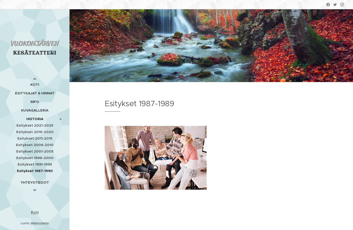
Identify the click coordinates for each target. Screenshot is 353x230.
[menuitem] (34, 84)
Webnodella (40, 223)
